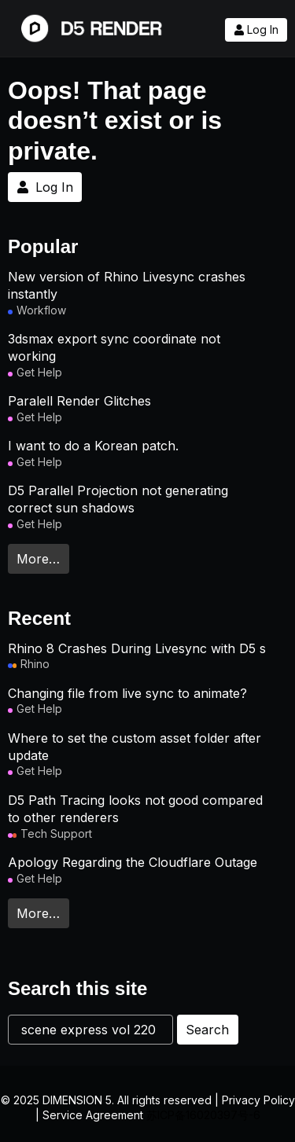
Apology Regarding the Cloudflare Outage (132, 862)
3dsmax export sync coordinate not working (114, 347)
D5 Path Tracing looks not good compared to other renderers (135, 808)
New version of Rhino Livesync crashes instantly (126, 285)
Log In (256, 30)
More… (38, 559)
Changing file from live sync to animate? (127, 693)
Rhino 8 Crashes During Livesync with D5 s (137, 648)
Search (207, 1029)
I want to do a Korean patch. (93, 445)
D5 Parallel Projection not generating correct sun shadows (118, 499)
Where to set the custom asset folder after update (134, 746)
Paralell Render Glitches (79, 401)
